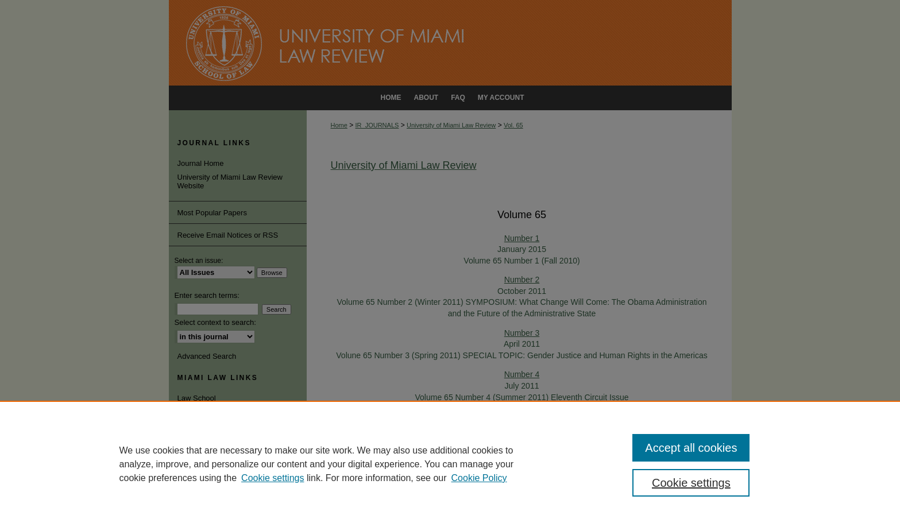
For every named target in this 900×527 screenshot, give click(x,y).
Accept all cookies (691, 447)
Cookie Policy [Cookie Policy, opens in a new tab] (479, 478)
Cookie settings (272, 478)
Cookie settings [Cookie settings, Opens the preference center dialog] (691, 482)
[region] (450, 464)
